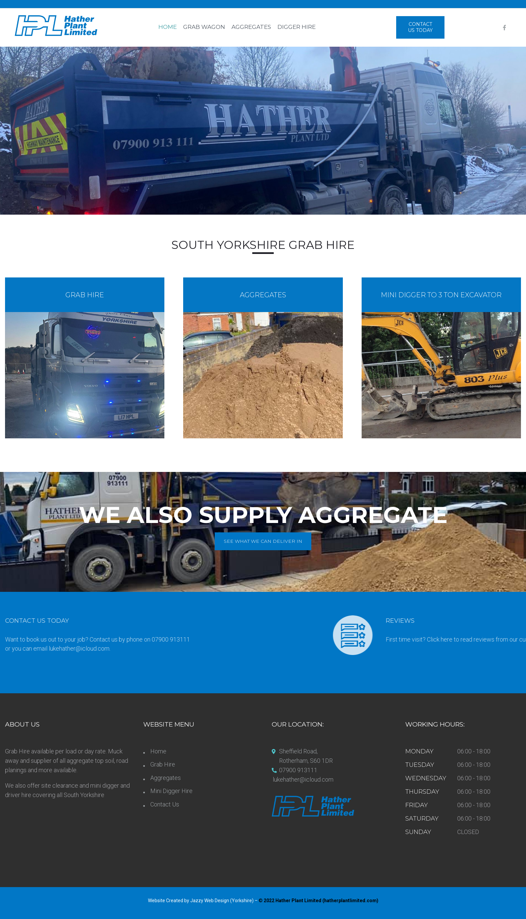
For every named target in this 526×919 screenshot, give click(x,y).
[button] (420, 27)
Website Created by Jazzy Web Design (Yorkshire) (201, 900)
